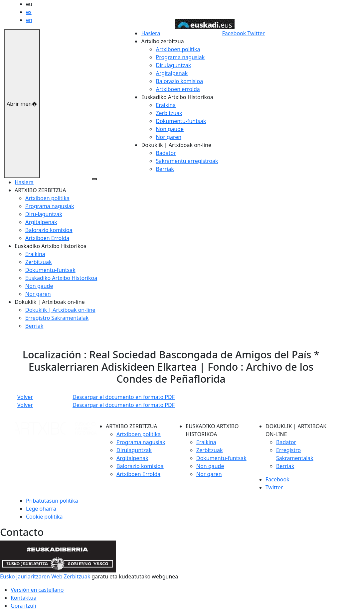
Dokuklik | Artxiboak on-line (60, 309)
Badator (166, 153)
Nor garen (168, 137)
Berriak (165, 169)
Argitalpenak (172, 73)
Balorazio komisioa (179, 81)
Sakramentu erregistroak (187, 161)
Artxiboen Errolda (47, 238)
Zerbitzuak (169, 113)
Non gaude (169, 129)
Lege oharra (41, 508)
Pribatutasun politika (52, 500)
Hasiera (150, 33)
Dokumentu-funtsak (181, 121)
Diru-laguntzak (43, 214)
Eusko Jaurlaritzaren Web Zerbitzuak (45, 576)
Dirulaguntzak (173, 65)
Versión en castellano (37, 589)
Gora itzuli (23, 605)
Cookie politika (44, 516)
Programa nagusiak (180, 57)
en (29, 20)
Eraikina (166, 105)
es (29, 12)
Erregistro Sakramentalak (56, 317)
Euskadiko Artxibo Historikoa (61, 278)
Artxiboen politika (178, 49)
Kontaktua (23, 597)
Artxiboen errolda (178, 89)
